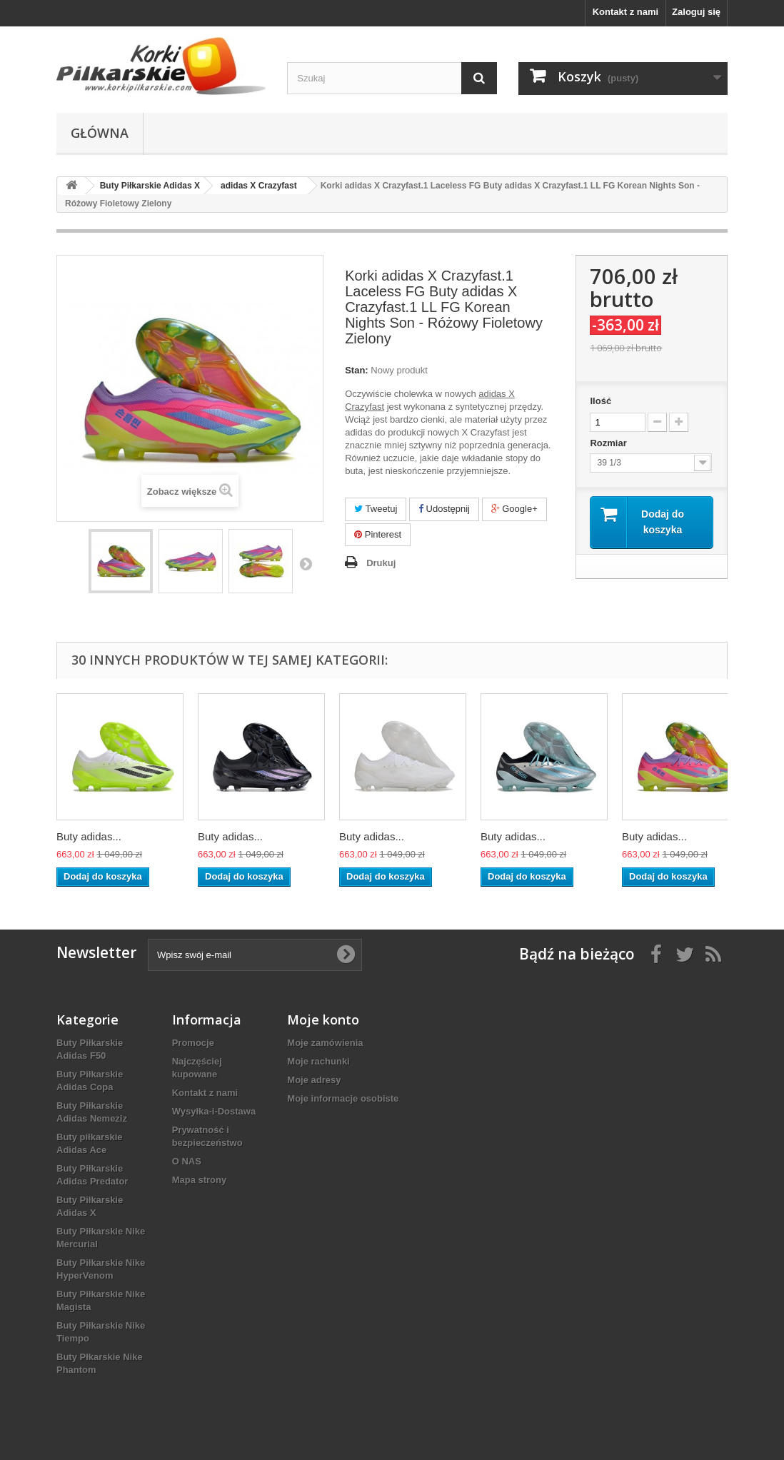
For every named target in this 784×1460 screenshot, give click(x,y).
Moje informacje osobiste (342, 1098)
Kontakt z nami (625, 11)
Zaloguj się (696, 11)
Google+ (514, 508)
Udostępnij (444, 508)
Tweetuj (375, 508)
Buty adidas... (88, 836)
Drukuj (381, 563)
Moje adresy (314, 1079)
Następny (305, 563)
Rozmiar (609, 443)
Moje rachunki (318, 1061)
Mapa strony (199, 1179)
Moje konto (323, 1019)
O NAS (186, 1161)
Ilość (600, 401)
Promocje (193, 1042)
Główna (100, 132)
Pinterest (377, 534)
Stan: (356, 370)
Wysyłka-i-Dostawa (214, 1111)
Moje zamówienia (325, 1042)
